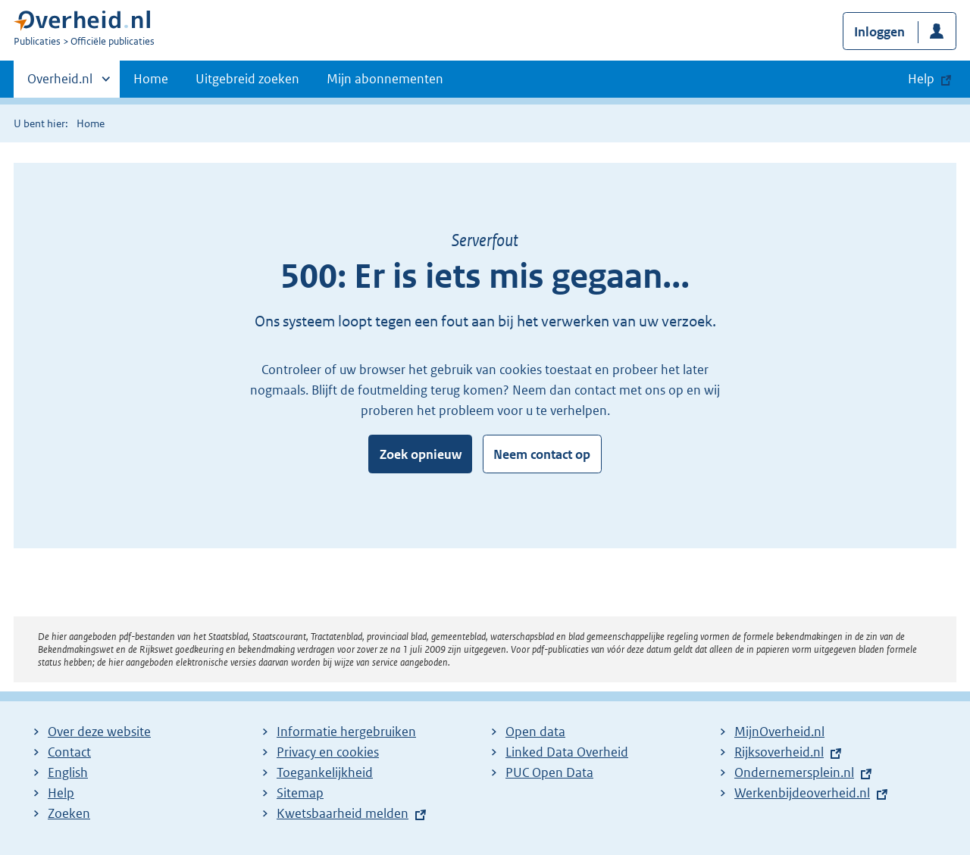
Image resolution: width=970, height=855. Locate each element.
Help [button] (921, 78)
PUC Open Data (549, 772)
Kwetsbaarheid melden (342, 813)
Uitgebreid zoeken (247, 78)
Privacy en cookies (328, 752)
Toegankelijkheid (325, 772)
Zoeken (69, 813)
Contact (69, 752)
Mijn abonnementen (385, 78)
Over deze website (99, 731)
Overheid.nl (59, 83)
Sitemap (300, 793)
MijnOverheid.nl (779, 731)
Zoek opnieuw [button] (421, 454)
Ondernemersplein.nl (794, 772)
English (68, 772)
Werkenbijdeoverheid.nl (802, 793)
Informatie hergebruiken (346, 731)
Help (61, 793)
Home (150, 78)
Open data (535, 731)
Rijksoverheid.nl (779, 752)
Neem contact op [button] (541, 454)
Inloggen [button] (879, 31)
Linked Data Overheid (566, 752)
